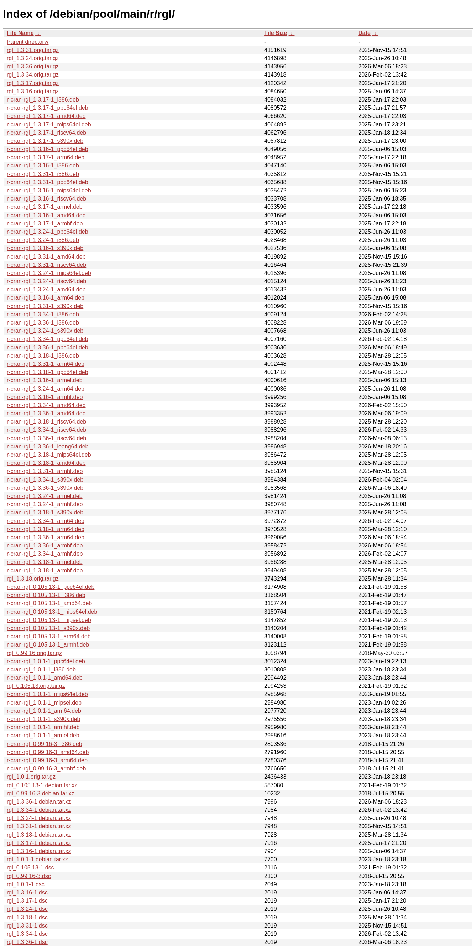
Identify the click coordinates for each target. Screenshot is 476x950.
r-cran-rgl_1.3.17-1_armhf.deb (45, 223)
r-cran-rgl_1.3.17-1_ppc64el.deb (47, 108)
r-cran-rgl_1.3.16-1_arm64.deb (45, 298)
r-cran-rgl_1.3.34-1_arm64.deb (45, 521)
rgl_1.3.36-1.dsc (27, 942)
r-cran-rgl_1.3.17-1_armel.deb (45, 207)
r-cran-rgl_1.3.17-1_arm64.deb (45, 157)
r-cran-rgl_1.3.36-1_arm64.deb (45, 537)
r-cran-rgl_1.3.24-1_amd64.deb (46, 289)
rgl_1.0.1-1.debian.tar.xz (37, 859)
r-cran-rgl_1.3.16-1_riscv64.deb (46, 199)
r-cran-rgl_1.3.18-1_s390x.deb (45, 512)
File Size (275, 33)
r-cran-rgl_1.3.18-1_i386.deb (43, 356)
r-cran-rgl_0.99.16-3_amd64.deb (48, 752)
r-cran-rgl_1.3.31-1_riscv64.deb (46, 265)
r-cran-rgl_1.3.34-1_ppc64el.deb (47, 339)
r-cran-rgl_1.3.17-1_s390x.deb (45, 141)
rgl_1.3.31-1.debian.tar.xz (39, 826)
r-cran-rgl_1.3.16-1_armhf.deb (45, 397)
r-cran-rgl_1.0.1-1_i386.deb (41, 669)
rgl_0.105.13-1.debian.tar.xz (42, 785)
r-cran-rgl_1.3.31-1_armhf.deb (45, 471)
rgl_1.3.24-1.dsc (27, 909)
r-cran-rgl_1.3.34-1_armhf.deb (45, 554)
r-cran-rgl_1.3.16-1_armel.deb (45, 380)
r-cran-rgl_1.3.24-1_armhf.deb (45, 504)
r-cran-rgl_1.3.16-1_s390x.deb (45, 248)
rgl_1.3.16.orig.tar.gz (33, 91)
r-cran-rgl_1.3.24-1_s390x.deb (45, 331)
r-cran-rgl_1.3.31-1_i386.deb (43, 174)
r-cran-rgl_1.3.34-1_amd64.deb (46, 405)
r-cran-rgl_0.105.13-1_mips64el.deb (52, 612)
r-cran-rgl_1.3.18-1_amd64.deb (46, 463)
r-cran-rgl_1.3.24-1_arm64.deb (45, 389)
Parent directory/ (27, 42)
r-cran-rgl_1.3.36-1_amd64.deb (46, 413)
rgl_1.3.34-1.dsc (27, 934)
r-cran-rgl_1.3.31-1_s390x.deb (45, 306)
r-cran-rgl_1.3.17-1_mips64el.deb (49, 124)
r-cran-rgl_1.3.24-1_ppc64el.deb (47, 232)
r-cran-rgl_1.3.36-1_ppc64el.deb (47, 347)
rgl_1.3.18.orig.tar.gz (33, 579)
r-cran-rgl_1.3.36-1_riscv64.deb (46, 438)
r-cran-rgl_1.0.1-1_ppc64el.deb (46, 661)
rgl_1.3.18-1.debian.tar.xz (39, 835)
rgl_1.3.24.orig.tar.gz (33, 58)
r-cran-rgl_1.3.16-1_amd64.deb (46, 215)
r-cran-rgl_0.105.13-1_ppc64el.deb (50, 587)
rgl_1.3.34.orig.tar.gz (33, 75)
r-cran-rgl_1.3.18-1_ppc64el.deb (47, 372)
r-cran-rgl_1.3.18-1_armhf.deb (45, 570)
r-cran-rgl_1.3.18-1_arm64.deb (45, 529)
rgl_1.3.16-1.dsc (27, 892)
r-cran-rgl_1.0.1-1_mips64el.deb (47, 694)
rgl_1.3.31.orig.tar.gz (33, 50)
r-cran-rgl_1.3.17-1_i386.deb (43, 100)
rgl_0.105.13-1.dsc (30, 868)
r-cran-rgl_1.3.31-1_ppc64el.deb (47, 182)
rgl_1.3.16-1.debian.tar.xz (39, 851)
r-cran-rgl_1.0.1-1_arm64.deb (44, 711)
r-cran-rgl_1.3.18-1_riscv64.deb (46, 422)
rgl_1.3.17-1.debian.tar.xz (39, 843)
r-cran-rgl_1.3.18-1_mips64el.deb (49, 455)
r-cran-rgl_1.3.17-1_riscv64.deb (46, 133)
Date (364, 33)
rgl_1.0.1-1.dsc (26, 884)
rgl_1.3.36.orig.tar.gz (33, 66)
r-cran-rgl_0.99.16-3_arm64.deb (47, 760)
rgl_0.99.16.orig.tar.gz (34, 653)
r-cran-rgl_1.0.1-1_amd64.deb (45, 678)
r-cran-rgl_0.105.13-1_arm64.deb (49, 636)
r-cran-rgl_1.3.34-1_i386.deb (43, 314)
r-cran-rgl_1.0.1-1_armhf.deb (43, 727)
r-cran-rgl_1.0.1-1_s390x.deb (43, 719)
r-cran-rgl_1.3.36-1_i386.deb (43, 323)
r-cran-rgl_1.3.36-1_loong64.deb (47, 446)
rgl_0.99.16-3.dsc (29, 876)
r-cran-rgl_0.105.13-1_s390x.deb (48, 628)
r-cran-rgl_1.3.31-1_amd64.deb (46, 257)
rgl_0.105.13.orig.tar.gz (36, 686)
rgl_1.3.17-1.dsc (27, 901)
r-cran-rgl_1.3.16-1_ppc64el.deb (47, 149)
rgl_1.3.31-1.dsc (27, 926)
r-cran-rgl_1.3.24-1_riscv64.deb (46, 281)
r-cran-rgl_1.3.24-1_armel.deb (45, 496)
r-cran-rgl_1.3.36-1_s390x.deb (45, 488)
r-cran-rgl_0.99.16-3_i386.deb (44, 744)
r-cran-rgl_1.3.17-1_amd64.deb (46, 116)
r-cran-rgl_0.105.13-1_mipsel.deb (49, 620)
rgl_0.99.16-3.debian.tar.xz (40, 793)
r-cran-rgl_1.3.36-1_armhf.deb (45, 546)
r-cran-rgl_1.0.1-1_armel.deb (43, 735)
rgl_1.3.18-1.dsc (27, 917)
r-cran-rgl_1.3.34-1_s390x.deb (45, 480)
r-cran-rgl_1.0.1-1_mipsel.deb (44, 703)
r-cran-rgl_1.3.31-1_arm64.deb (45, 364)
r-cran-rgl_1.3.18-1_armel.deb (45, 562)
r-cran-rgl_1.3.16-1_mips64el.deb (49, 190)
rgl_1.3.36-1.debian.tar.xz (39, 802)
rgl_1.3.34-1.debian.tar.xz (39, 810)
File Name (20, 33)
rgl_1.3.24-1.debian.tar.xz (39, 818)
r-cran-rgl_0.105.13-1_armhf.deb (48, 645)
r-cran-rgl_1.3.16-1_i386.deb (43, 165)
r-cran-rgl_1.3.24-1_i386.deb (43, 240)
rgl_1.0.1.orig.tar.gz (31, 777)
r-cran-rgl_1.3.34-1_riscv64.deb (46, 430)
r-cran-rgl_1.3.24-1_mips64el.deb (49, 273)
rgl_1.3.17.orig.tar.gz (33, 83)
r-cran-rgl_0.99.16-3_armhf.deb (46, 768)
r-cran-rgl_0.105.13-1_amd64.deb (49, 603)
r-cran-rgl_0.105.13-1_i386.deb (46, 595)
